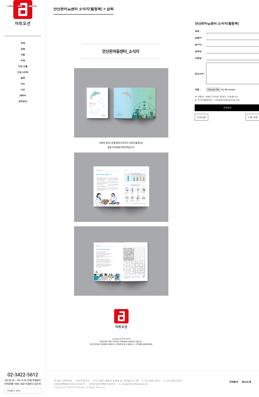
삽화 (23, 48)
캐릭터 (23, 95)
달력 (23, 77)
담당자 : (199, 44)
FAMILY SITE (23, 390)
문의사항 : (200, 76)
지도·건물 (23, 66)
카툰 (23, 54)
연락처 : (199, 51)
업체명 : (199, 37)
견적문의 (22, 101)
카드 (23, 83)
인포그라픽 (22, 72)
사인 (23, 89)
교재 (23, 42)
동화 (23, 60)
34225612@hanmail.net (227, 104)
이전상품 (201, 121)
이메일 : (199, 58)
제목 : (198, 31)
